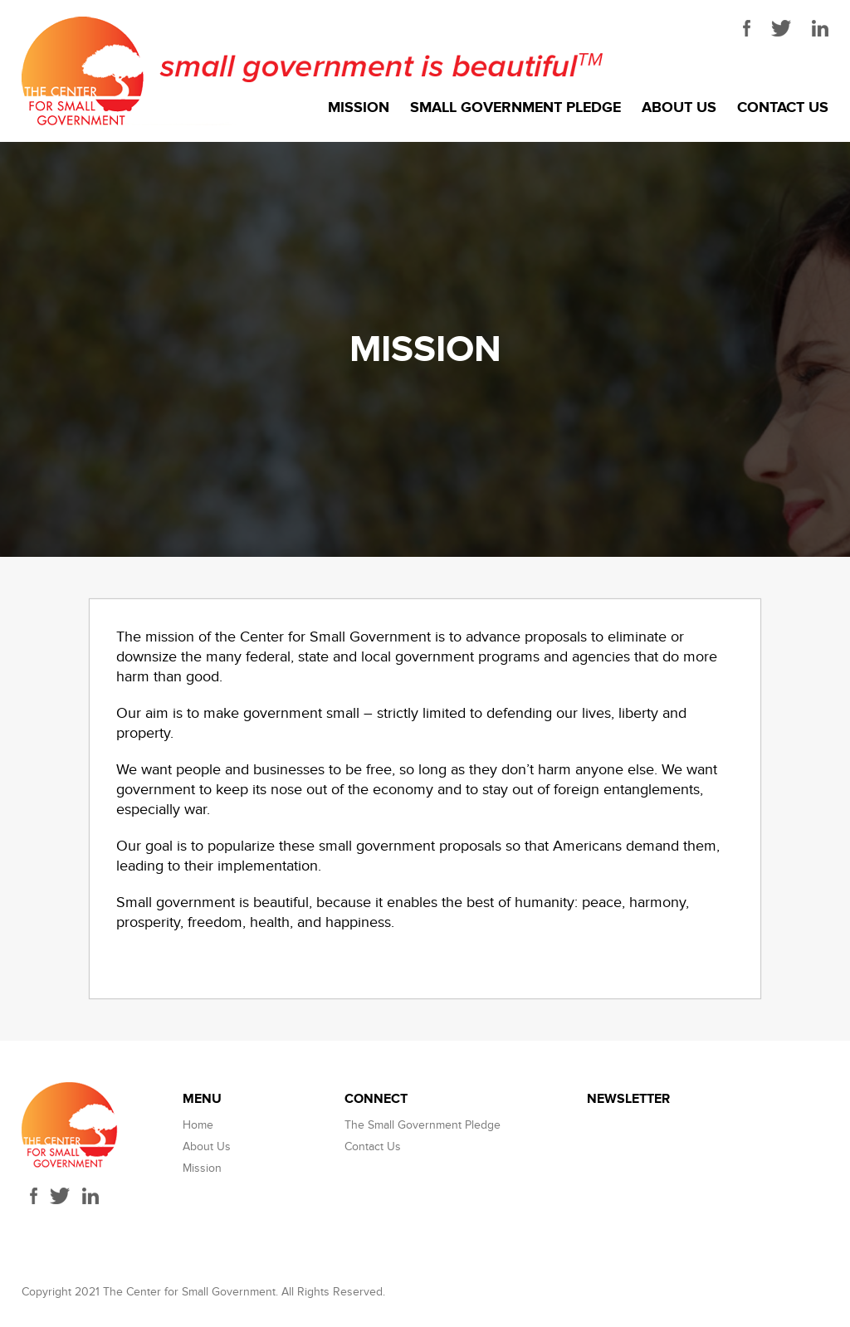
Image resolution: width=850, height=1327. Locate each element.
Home (198, 1125)
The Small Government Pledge (422, 1125)
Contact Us (782, 108)
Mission (358, 108)
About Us (679, 108)
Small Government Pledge (515, 108)
